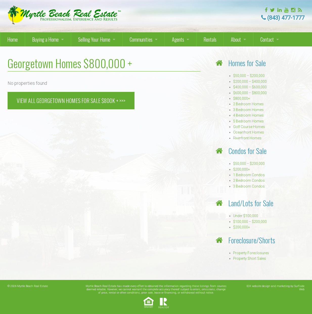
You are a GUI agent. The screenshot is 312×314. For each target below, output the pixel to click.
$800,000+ (241, 98)
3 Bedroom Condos (249, 186)
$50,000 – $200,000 (249, 76)
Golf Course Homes (249, 127)
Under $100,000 (245, 216)
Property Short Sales (249, 258)
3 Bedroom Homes (248, 110)
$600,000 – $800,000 (250, 93)
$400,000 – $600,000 (250, 87)
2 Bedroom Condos (249, 180)
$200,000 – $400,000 (250, 82)
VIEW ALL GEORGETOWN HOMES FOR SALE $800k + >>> (71, 100)
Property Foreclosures (251, 253)
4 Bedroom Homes (248, 115)
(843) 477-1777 (285, 18)
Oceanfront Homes (248, 132)
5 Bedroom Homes (248, 121)
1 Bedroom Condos (249, 175)
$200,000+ (241, 169)
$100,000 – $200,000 (250, 222)
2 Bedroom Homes (248, 104)
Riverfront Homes (247, 138)
